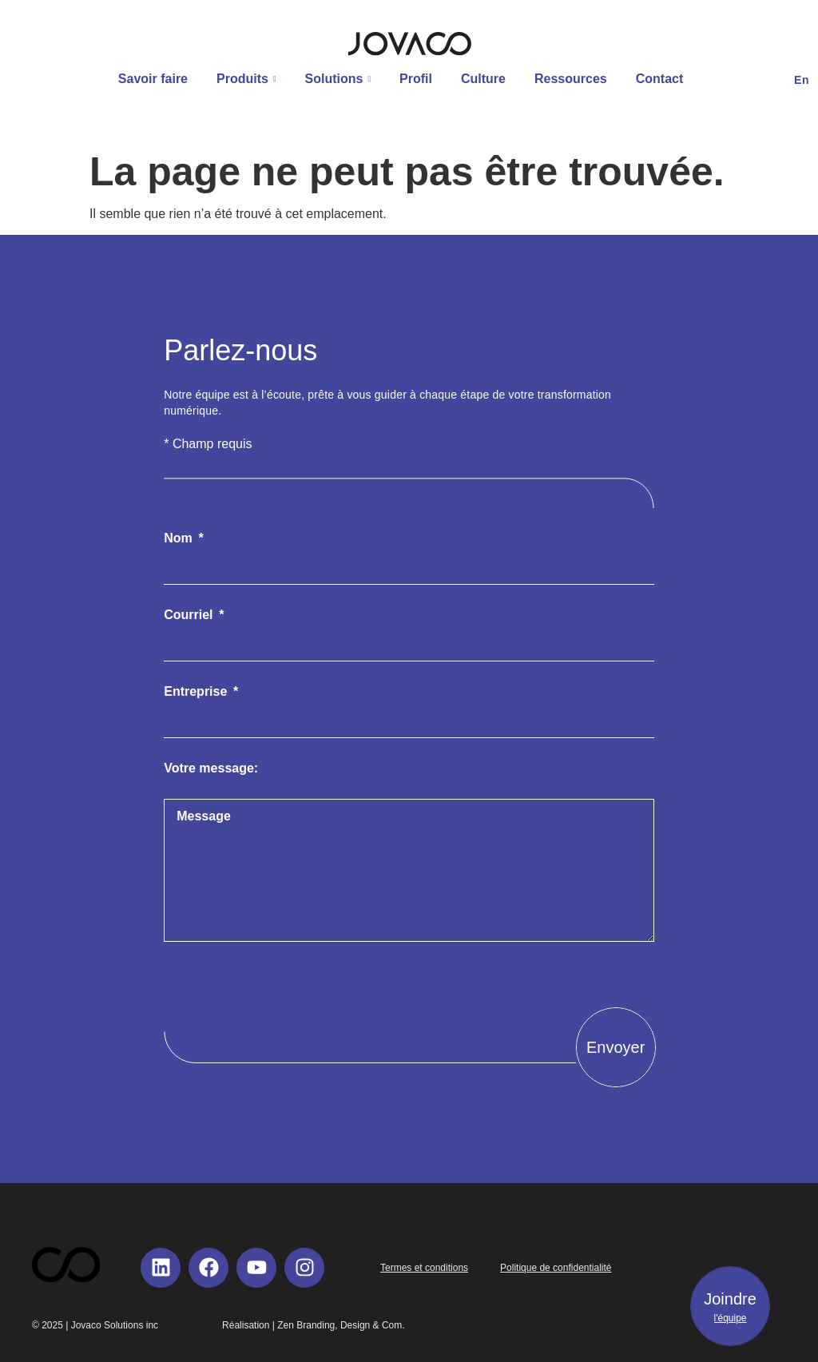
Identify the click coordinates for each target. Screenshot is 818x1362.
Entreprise (197, 691)
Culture (483, 78)
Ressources (570, 78)
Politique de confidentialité (555, 1267)
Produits (246, 78)
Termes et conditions (424, 1267)
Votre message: (211, 768)
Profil (415, 78)
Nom (180, 538)
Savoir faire (153, 78)
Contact (660, 78)
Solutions (338, 78)
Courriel (190, 615)
